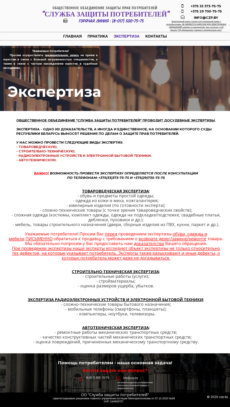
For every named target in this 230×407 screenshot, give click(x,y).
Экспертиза (127, 36)
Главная (72, 36)
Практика (98, 36)
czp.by (223, 397)
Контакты (156, 36)
